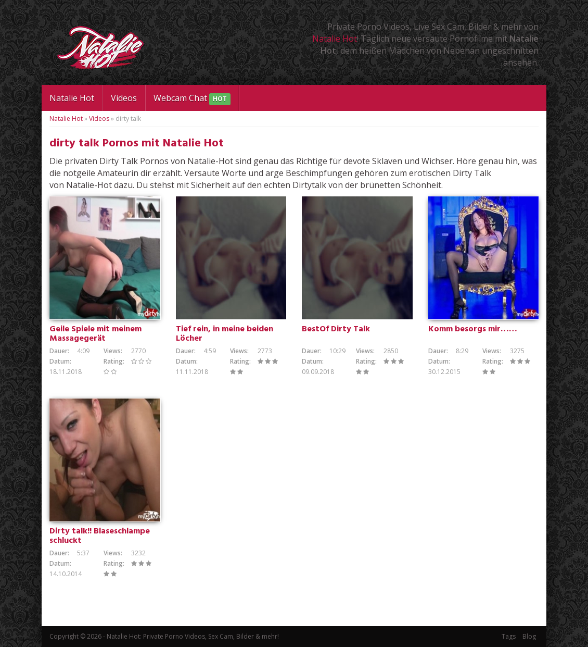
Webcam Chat (192, 98)
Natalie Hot (334, 38)
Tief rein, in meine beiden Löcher (224, 333)
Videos (124, 98)
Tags (509, 636)
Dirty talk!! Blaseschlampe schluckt (99, 536)
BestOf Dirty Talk (336, 329)
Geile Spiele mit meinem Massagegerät (95, 333)
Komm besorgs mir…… (472, 329)
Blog (529, 636)
